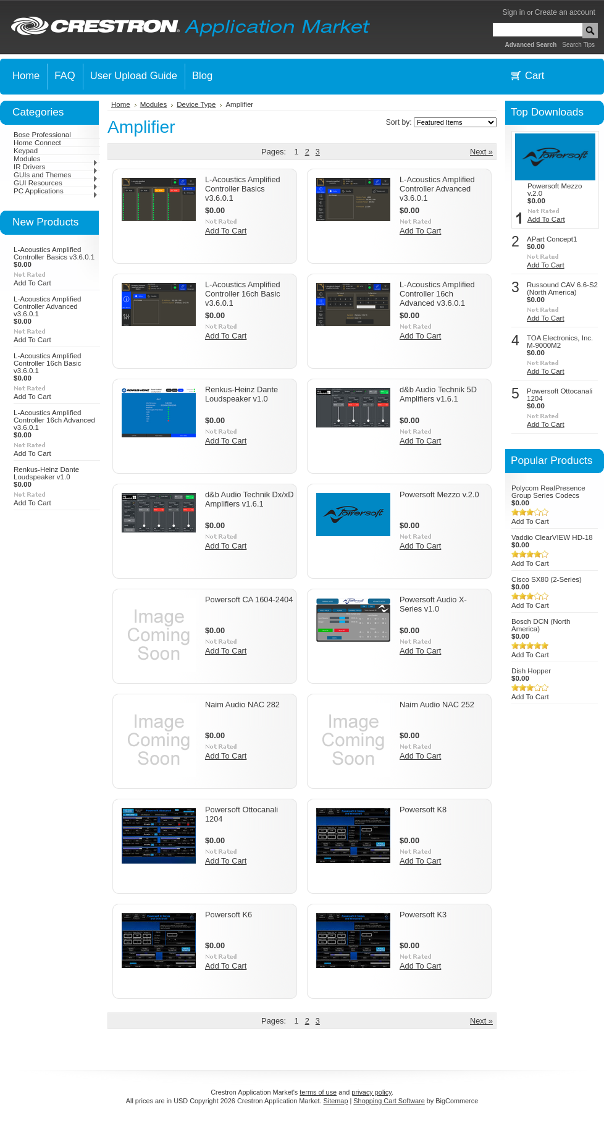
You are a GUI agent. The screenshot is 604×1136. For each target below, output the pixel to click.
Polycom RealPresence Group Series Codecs (548, 491)
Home (120, 104)
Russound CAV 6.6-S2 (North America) (562, 288)
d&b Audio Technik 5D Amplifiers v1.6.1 (438, 394)
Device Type (196, 104)
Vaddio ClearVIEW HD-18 (552, 537)
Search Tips (578, 44)
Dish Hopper (531, 671)
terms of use (318, 1092)
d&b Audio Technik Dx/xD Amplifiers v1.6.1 (249, 499)
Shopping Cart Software (388, 1100)
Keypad (26, 150)
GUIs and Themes (56, 175)
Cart (534, 76)
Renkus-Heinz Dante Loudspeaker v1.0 (46, 473)
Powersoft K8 (423, 809)
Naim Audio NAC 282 (242, 704)
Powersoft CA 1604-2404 (249, 599)
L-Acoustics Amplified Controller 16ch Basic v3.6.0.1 (47, 363)
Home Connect (37, 142)
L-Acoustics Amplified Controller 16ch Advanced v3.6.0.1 (54, 420)
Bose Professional (42, 134)
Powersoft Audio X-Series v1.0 (433, 604)
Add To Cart (32, 283)
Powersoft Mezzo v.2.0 (439, 494)
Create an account (565, 12)
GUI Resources (56, 183)
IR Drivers (56, 166)
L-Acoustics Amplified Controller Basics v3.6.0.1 (54, 253)
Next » (481, 151)
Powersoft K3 (423, 914)
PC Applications (56, 191)
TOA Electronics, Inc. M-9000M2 (560, 341)
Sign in (513, 12)
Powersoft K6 (228, 914)
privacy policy (371, 1092)
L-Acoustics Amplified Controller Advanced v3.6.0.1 (47, 306)
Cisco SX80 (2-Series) (546, 579)
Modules (56, 158)
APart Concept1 (552, 239)
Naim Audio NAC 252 (437, 704)
